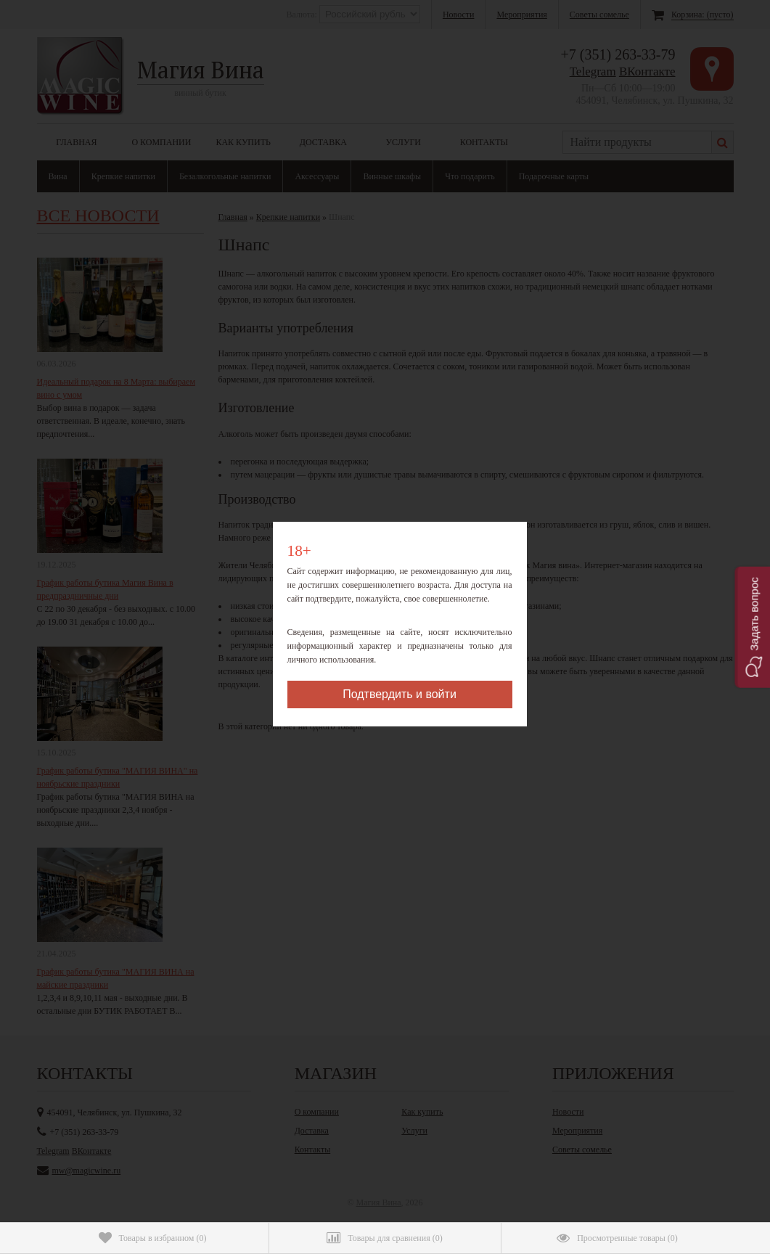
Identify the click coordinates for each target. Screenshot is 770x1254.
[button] (752, 626)
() (153, 1238)
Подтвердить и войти (399, 694)
